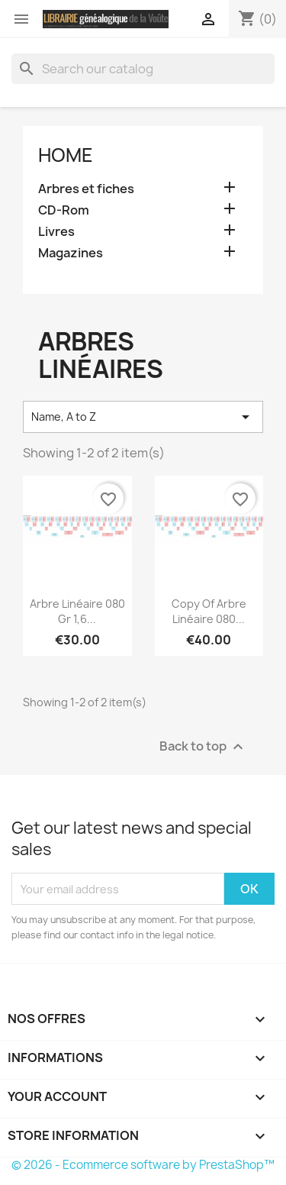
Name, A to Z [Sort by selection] (143, 417)
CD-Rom (63, 210)
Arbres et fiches (86, 189)
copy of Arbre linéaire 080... (209, 611)
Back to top (203, 747)
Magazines (70, 253)
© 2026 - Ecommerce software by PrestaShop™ (143, 1165)
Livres (56, 232)
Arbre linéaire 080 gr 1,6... (77, 611)
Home (65, 155)
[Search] (143, 68)
